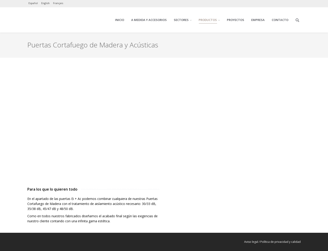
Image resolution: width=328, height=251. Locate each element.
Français (58, 3)
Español (33, 3)
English (45, 3)
